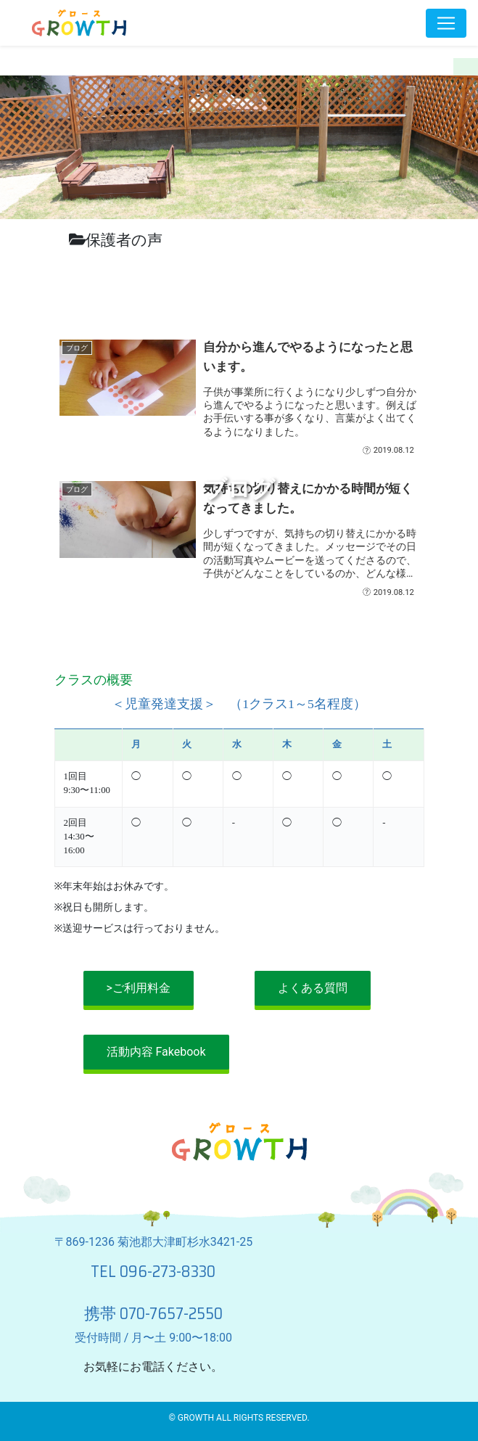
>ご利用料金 (138, 988)
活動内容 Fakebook (156, 1052)
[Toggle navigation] (446, 23)
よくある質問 (312, 988)
